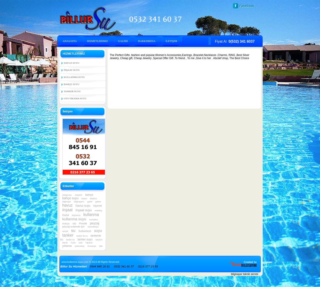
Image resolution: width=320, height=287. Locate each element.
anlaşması (67, 195)
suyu (98, 231)
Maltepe (66, 224)
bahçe (89, 194)
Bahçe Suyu (71, 84)
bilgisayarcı (79, 202)
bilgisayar (66, 202)
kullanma (91, 214)
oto (74, 223)
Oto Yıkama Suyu (75, 98)
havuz (67, 205)
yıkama (67, 245)
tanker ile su (82, 236)
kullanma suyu (74, 219)
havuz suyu (83, 205)
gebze (98, 202)
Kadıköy (98, 210)
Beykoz (93, 198)
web (80, 243)
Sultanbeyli (84, 230)
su (73, 230)
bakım (84, 198)
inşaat (67, 210)
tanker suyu (85, 239)
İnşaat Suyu (72, 70)
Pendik (83, 223)
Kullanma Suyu (74, 77)
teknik (65, 243)
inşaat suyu (84, 210)
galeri (89, 202)
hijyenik (97, 205)
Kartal (65, 214)
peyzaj (94, 223)
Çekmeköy (79, 246)
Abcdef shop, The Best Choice (231, 58)
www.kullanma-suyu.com (75, 262)
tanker (67, 235)
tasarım (99, 240)
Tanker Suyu (72, 91)
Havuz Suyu (71, 63)
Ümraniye (91, 246)
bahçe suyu (70, 198)
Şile (101, 246)
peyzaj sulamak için (73, 226)
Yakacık (89, 243)
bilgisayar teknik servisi (244, 274)
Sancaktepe (93, 227)
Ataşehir (78, 195)
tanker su (70, 240)
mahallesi (93, 220)
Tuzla (73, 243)
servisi (65, 231)
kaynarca (76, 215)
